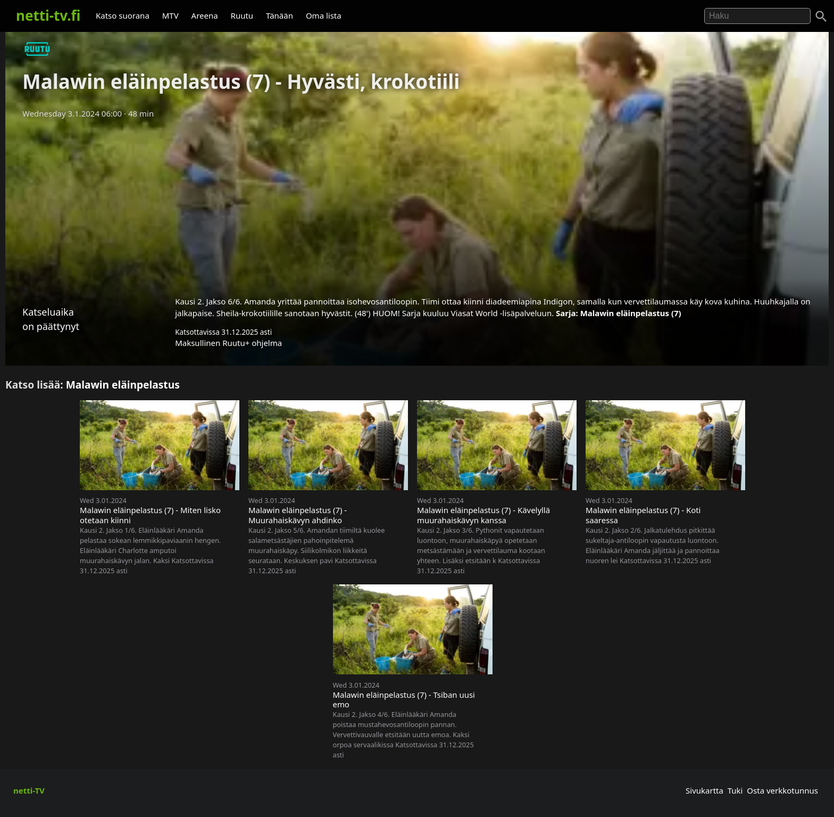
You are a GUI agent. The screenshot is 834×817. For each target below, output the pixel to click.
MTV (170, 15)
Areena (204, 15)
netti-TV (29, 790)
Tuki (735, 790)
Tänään (279, 15)
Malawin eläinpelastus (123, 384)
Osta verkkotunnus (782, 790)
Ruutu (242, 15)
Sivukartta (704, 790)
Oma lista (323, 15)
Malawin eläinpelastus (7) (630, 313)
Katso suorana (122, 15)
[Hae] (757, 16)
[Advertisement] (417, 203)
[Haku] (821, 16)
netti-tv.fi (48, 15)
